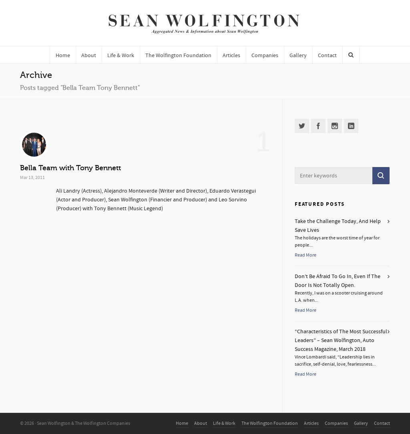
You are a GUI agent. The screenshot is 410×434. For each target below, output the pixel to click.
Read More (305, 255)
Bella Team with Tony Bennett (70, 168)
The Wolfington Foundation (269, 423)
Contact (382, 423)
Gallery (361, 423)
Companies (336, 423)
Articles (311, 423)
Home (182, 423)
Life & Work (224, 423)
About (200, 423)
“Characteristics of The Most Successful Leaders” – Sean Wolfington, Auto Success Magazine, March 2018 (341, 340)
